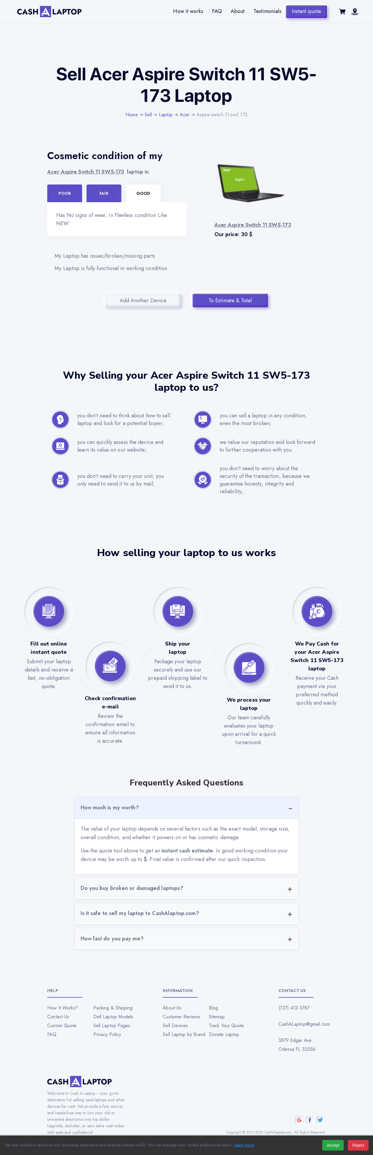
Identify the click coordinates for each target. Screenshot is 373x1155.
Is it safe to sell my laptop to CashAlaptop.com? (140, 913)
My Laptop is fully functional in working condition (116, 268)
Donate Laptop (224, 1034)
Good (143, 193)
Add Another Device (143, 300)
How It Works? (62, 1007)
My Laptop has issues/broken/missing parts (116, 256)
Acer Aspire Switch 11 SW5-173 (85, 172)
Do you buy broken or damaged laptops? (132, 888)
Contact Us (58, 1016)
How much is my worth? (110, 807)
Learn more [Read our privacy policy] (244, 1145)
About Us (172, 1007)
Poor (64, 193)
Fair (104, 193)
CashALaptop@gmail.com (302, 1024)
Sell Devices (175, 1025)
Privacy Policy (107, 1034)
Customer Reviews (181, 1016)
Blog (213, 1007)
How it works (188, 11)
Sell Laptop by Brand (184, 1034)
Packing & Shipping (113, 1007)
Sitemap (217, 1016)
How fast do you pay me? (112, 938)
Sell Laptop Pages (112, 1025)
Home (132, 114)
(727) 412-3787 (294, 1007)
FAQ (217, 11)
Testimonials (267, 11)
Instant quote (306, 11)
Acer (185, 114)
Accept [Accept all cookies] (333, 1145)
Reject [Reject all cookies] (358, 1145)
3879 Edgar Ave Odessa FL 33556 (297, 1045)
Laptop (166, 114)
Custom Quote (61, 1025)
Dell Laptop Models (113, 1016)
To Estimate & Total (230, 300)
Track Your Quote (226, 1025)
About (238, 11)
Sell (148, 114)
